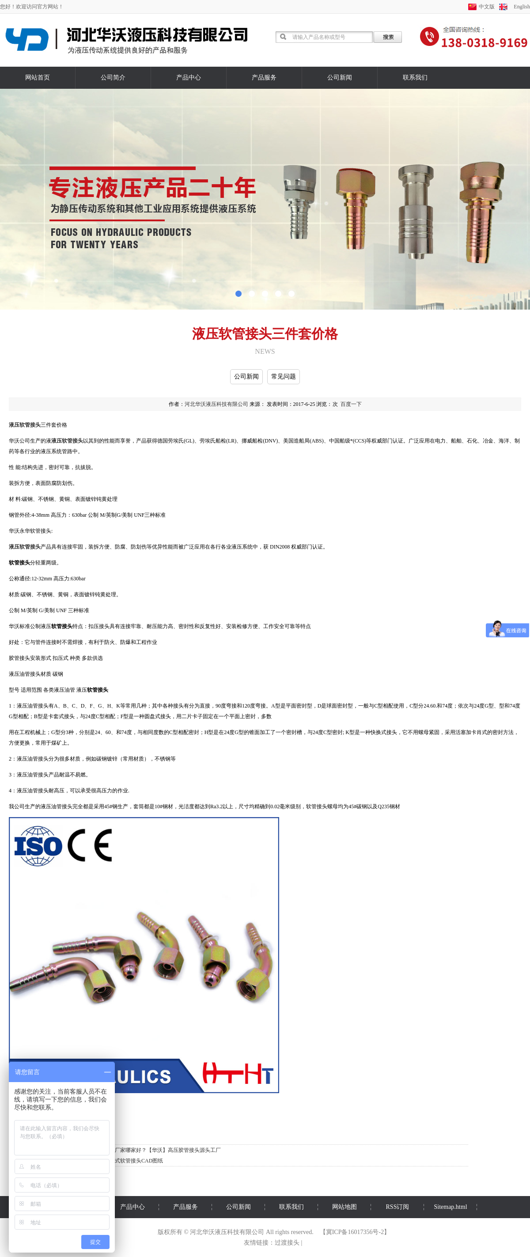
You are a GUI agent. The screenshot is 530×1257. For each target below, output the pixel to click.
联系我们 (415, 77)
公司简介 (113, 77)
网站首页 (37, 77)
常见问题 (283, 376)
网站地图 (344, 1207)
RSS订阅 (397, 1207)
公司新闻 (339, 77)
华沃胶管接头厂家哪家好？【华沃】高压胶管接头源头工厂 (152, 1150)
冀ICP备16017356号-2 (355, 1232)
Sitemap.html (450, 1207)
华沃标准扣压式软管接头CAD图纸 (123, 1161)
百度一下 (351, 404)
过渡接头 (287, 1242)
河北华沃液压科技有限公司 (216, 404)
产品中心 (188, 77)
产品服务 (264, 77)
